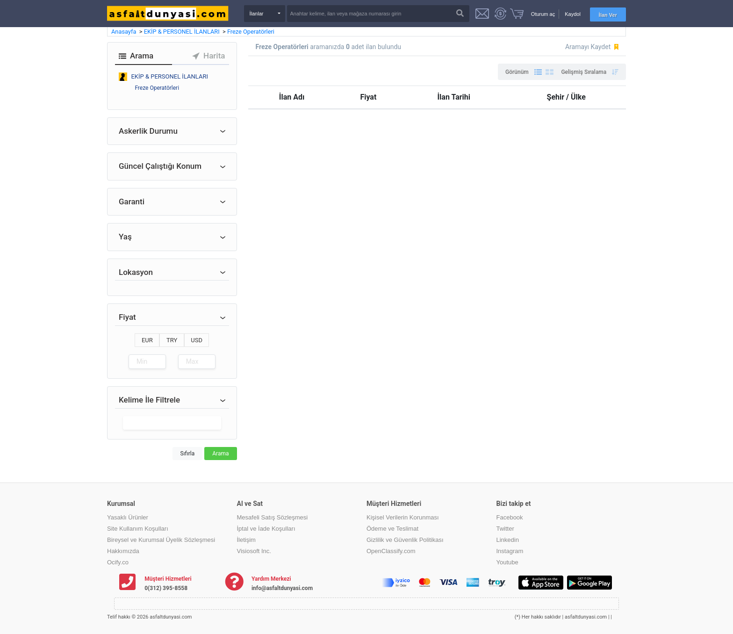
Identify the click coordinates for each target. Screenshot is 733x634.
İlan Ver (608, 15)
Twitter (505, 528)
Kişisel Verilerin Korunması (402, 517)
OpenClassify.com (391, 551)
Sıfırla (187, 453)
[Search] (378, 13)
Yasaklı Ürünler (127, 517)
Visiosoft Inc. (254, 551)
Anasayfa (124, 31)
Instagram (510, 551)
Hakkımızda (123, 551)
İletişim (246, 539)
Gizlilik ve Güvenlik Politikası (405, 539)
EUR (147, 340)
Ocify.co (118, 562)
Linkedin (507, 539)
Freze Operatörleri (250, 31)
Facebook (509, 517)
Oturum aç (543, 14)
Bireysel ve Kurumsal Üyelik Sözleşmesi (161, 539)
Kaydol (573, 14)
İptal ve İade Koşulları (266, 528)
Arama (220, 453)
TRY (171, 340)
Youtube (507, 562)
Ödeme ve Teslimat (392, 528)
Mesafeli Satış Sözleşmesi (272, 517)
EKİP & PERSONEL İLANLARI (182, 31)
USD (196, 340)
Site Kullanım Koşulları (137, 528)
